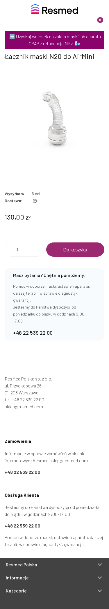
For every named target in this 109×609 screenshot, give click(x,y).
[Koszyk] (95, 18)
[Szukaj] (41, 18)
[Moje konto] (68, 18)
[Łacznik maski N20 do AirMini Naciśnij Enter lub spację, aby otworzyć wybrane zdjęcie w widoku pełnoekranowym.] (54, 120)
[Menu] (13, 18)
